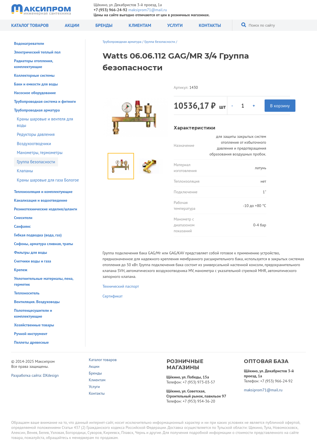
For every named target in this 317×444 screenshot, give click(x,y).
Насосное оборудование (35, 92)
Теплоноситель (27, 293)
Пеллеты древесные (31, 342)
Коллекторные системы (34, 75)
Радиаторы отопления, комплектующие (33, 63)
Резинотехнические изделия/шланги (45, 208)
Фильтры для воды (30, 252)
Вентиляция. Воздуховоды (37, 301)
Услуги (175, 25)
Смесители (23, 217)
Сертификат (113, 296)
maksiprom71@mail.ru (147, 9)
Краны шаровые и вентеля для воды (45, 122)
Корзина (284, 10)
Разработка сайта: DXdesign (35, 375)
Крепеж (20, 269)
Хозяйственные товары (34, 324)
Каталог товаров (29, 25)
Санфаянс (22, 226)
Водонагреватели (29, 43)
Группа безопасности (36, 161)
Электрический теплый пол (37, 52)
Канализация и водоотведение (40, 200)
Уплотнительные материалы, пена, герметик (43, 281)
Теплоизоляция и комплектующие (43, 191)
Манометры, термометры (40, 152)
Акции (72, 25)
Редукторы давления (36, 134)
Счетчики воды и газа (32, 261)
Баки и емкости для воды (36, 84)
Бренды (103, 25)
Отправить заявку (302, 10)
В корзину (280, 105)
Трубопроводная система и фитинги (45, 101)
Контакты (210, 25)
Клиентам (140, 25)
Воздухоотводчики (34, 143)
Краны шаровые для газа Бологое (48, 180)
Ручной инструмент (30, 333)
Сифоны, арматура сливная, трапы (43, 243)
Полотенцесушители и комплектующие (33, 313)
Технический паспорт (121, 286)
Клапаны (25, 170)
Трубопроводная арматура (37, 110)
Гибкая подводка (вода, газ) (38, 235)
